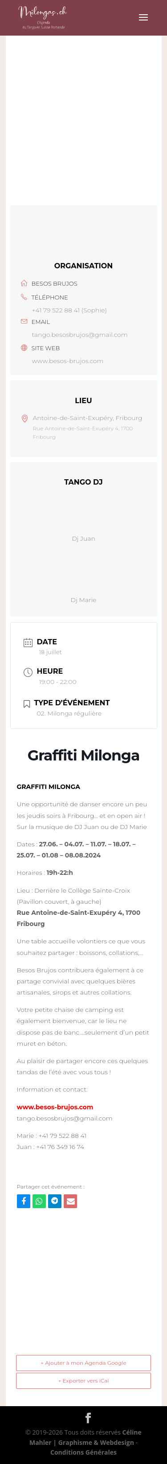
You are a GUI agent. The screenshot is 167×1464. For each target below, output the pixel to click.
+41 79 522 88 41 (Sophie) (69, 310)
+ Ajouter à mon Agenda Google (83, 1362)
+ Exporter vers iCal (83, 1380)
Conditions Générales (83, 1452)
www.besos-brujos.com (68, 361)
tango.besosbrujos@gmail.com (80, 335)
